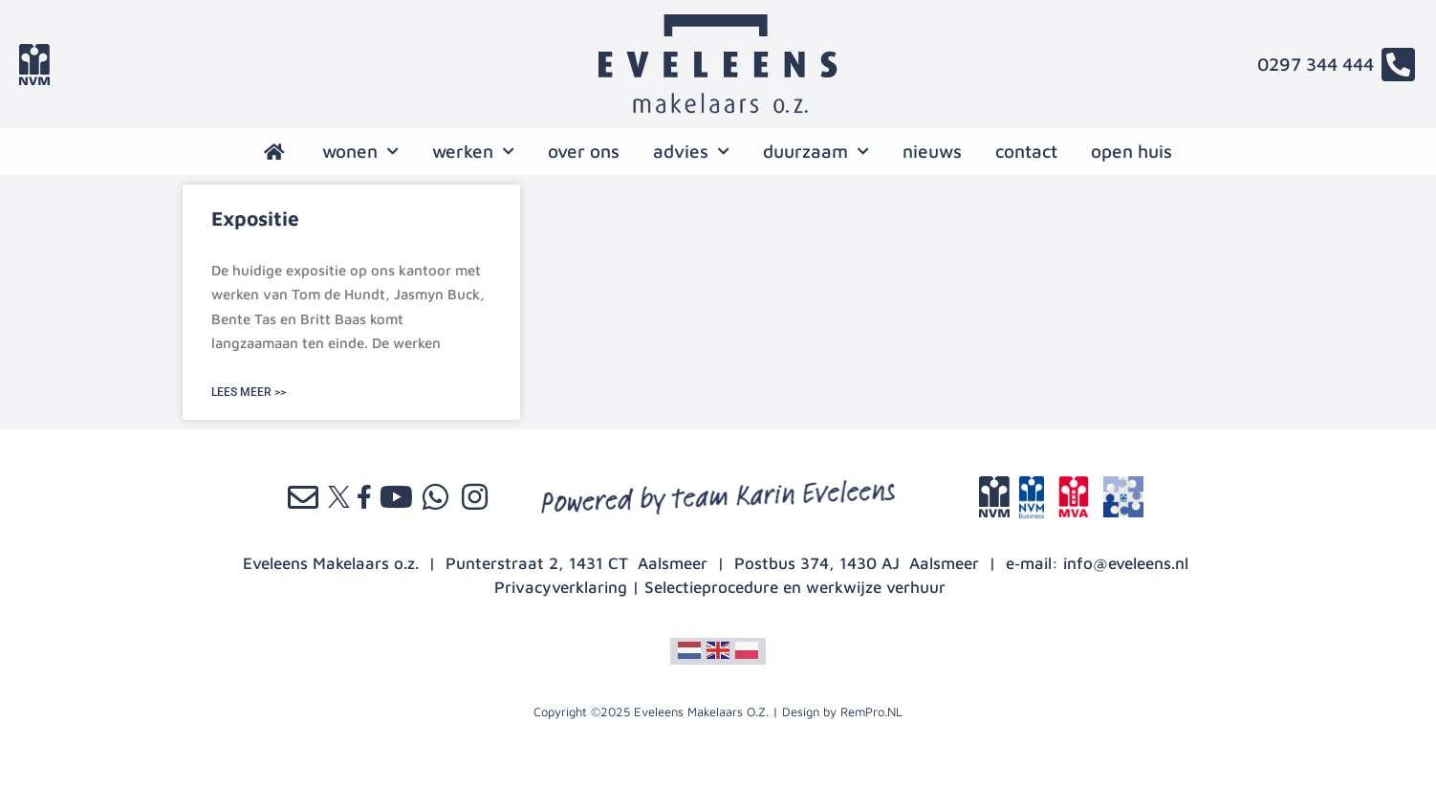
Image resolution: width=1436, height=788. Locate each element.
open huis (1131, 151)
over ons (584, 151)
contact (1026, 151)
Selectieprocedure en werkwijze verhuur (795, 587)
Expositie (255, 218)
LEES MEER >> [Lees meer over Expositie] (248, 392)
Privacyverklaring (560, 587)
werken (473, 151)
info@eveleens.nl (1125, 563)
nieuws (932, 151)
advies (691, 151)
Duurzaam (816, 151)
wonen (360, 151)
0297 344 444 (1315, 64)
